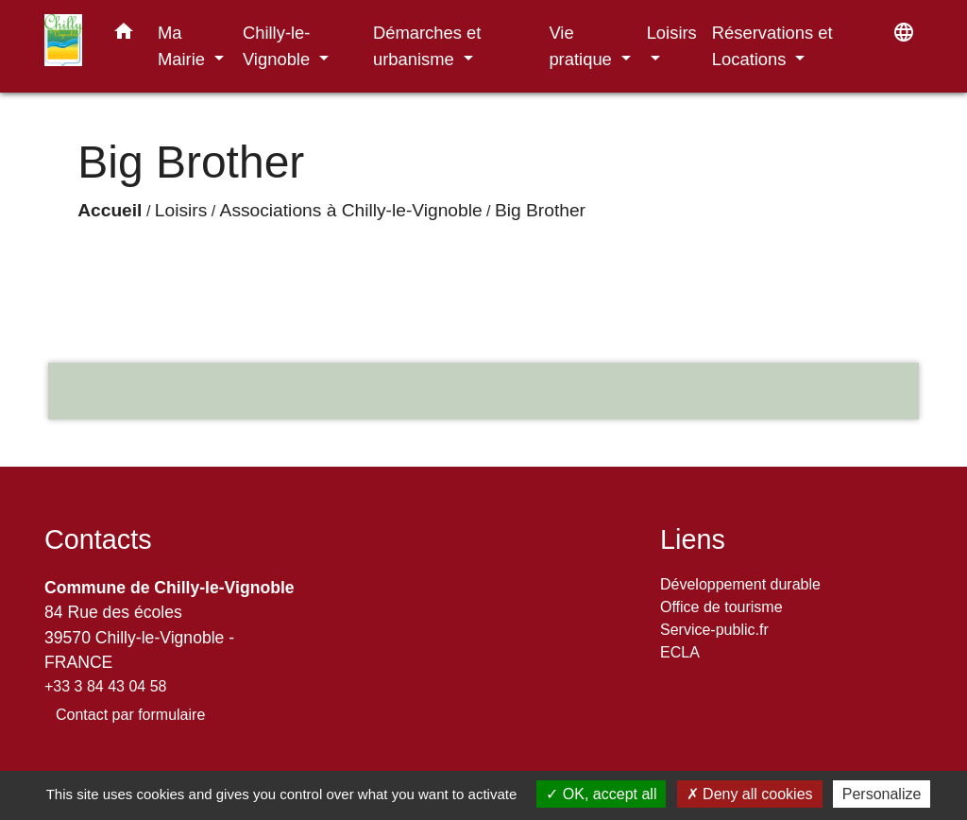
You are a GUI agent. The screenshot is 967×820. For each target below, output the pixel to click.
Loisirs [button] (672, 33)
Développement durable (740, 584)
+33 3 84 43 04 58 (105, 686)
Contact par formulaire (130, 715)
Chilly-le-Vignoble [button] (278, 46)
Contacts (98, 539)
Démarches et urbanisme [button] (427, 46)
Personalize (882, 794)
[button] (123, 35)
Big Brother (540, 210)
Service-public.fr (714, 630)
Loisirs (181, 210)
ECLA (680, 652)
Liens (692, 539)
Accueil (109, 210)
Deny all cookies (750, 794)
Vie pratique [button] (583, 46)
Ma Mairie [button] (184, 46)
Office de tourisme (721, 607)
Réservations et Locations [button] (772, 46)
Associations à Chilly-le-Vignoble (351, 210)
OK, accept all (601, 794)
